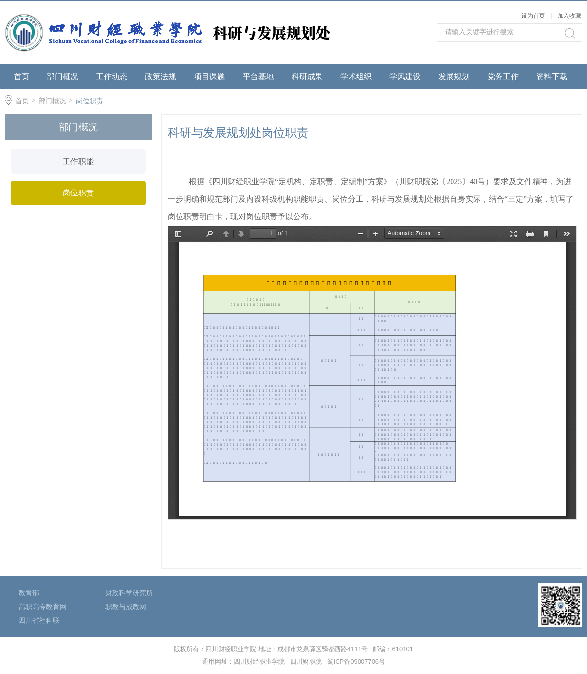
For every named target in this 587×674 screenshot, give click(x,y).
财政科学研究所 (129, 593)
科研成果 (307, 76)
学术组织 (356, 76)
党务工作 (503, 76)
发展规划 (454, 76)
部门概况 (62, 76)
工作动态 (111, 76)
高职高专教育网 (43, 607)
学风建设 (405, 76)
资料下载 (551, 76)
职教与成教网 (125, 607)
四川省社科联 (39, 620)
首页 (21, 76)
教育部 (29, 593)
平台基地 (258, 76)
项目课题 (209, 76)
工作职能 (78, 161)
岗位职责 (89, 101)
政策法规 (160, 76)
